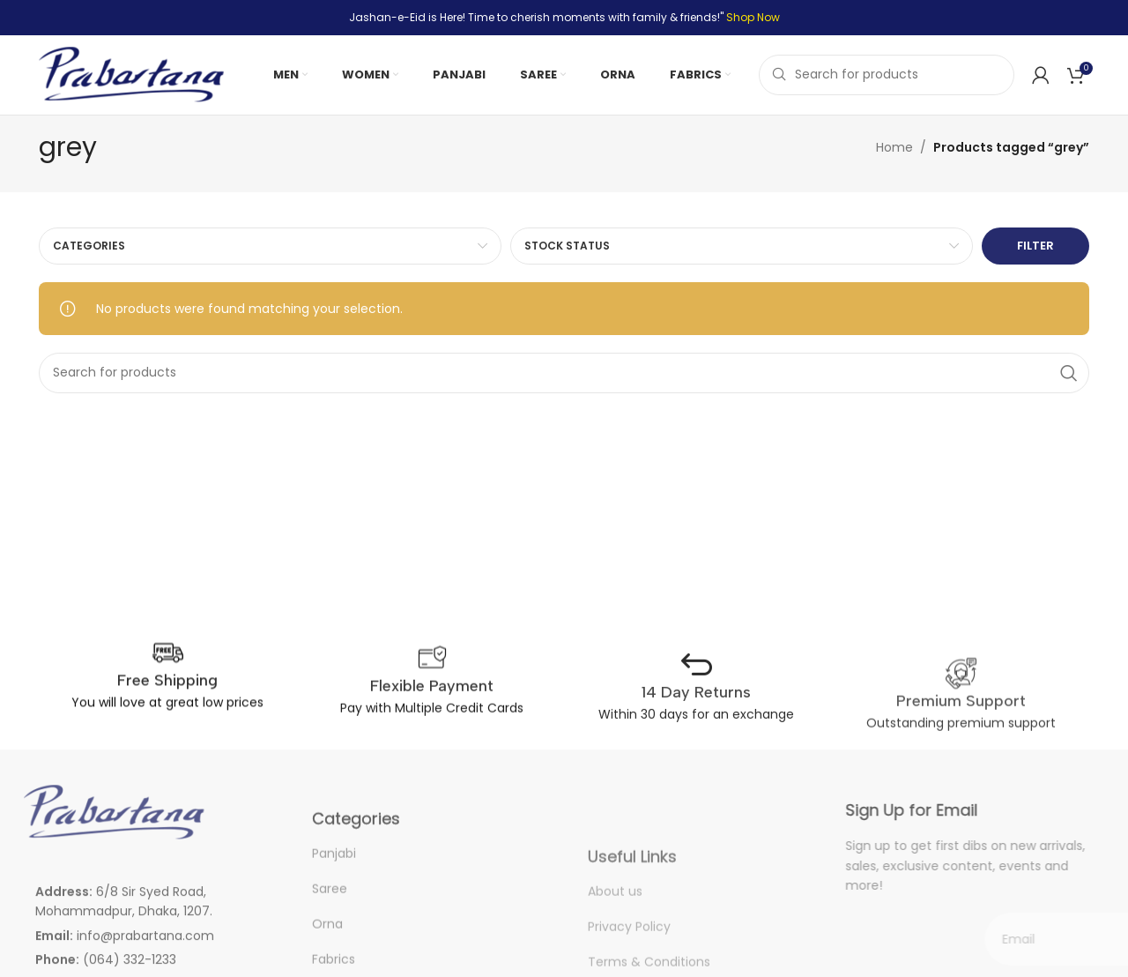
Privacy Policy (629, 959)
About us (615, 924)
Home (894, 147)
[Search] (886, 75)
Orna (327, 945)
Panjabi (334, 875)
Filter (1035, 245)
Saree (329, 910)
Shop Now (753, 17)
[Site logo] (131, 74)
